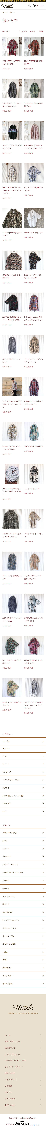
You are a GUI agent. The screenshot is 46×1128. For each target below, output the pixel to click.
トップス (5, 741)
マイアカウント (11, 1080)
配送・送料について (12, 1041)
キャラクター (7, 976)
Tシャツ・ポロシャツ (10, 920)
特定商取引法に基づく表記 (15, 1061)
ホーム (4, 12)
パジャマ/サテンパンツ (11, 780)
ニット (5, 841)
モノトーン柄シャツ (32, 489)
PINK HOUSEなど (9, 833)
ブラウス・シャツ (9, 928)
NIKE (4, 960)
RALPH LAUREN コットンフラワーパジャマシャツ (11, 492)
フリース (5, 849)
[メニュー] (42, 5)
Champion (6, 968)
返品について (10, 1048)
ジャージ (5, 764)
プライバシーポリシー (13, 1067)
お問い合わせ (10, 1105)
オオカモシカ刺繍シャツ (33, 233)
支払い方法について (12, 1054)
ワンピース (6, 772)
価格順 (32, 31)
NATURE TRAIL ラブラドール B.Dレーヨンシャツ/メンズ (11, 190)
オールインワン (8, 936)
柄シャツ (12, 12)
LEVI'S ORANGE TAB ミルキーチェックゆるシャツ (11, 404)
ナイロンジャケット (10, 864)
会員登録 (8, 1086)
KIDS (4, 811)
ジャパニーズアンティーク (12, 872)
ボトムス (5, 749)
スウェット (6, 857)
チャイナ (5, 888)
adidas (4, 952)
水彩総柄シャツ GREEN (33, 446)
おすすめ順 (23, 31)
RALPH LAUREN (9, 944)
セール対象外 (7, 984)
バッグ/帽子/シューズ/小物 (12, 796)
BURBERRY (7, 912)
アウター (5, 756)
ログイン (8, 1092)
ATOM (12, 1073)
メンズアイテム (8, 896)
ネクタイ (5, 788)
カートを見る (10, 1099)
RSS (6, 1073)
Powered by (23, 1123)
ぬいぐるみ (6, 804)
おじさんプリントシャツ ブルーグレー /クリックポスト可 (33, 705)
